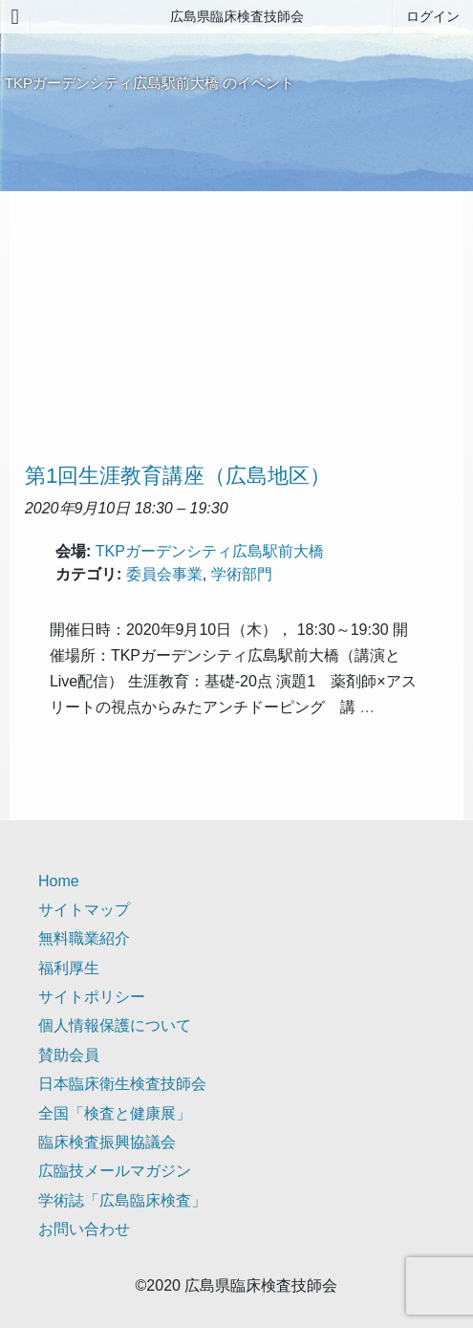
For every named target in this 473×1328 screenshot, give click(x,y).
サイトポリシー (91, 997)
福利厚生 (68, 968)
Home (58, 881)
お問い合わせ (84, 1229)
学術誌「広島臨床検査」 (122, 1200)
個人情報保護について (114, 1025)
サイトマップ (84, 910)
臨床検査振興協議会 (107, 1142)
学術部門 (241, 574)
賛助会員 (68, 1055)
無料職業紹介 (84, 938)
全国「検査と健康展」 (114, 1113)
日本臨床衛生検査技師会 (122, 1084)
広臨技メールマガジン (114, 1171)
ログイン (433, 16)
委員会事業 (164, 574)
